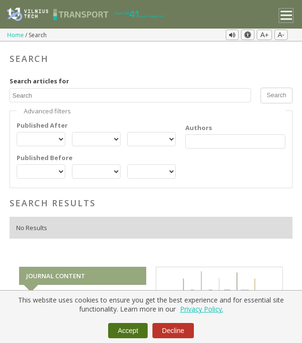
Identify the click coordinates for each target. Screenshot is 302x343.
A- (281, 35)
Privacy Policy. (201, 308)
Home (16, 35)
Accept (128, 330)
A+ (264, 35)
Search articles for (39, 81)
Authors (198, 127)
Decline (173, 330)
